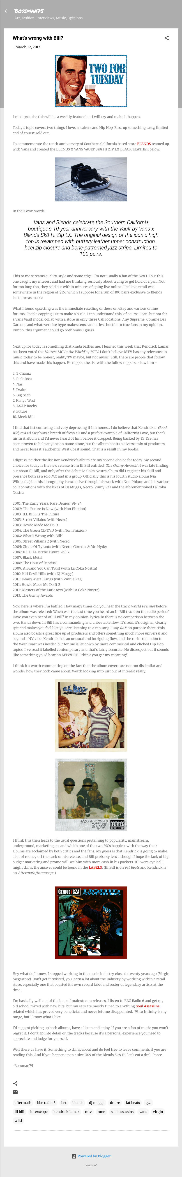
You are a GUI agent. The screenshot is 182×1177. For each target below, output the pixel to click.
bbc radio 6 (46, 1103)
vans (143, 1112)
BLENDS (144, 144)
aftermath (23, 1103)
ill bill (19, 1112)
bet (64, 1103)
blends (77, 1103)
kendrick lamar (66, 1112)
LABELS (95, 867)
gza (148, 1103)
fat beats (133, 1103)
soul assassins (122, 1112)
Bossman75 (29, 11)
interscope (39, 1112)
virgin (158, 1112)
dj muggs (96, 1103)
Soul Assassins (147, 1006)
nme (101, 1112)
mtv (88, 1112)
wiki (18, 1121)
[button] (166, 38)
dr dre (115, 1103)
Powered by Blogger (91, 1156)
